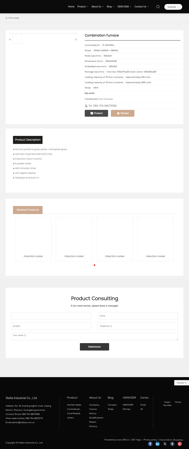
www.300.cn (123, 440)
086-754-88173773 (34, 418)
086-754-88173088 (105, 105)
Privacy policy (150, 440)
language (180, 383)
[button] (94, 265)
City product (165, 440)
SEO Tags (136, 440)
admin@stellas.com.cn (23, 422)
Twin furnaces (106, 99)
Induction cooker (33, 256)
